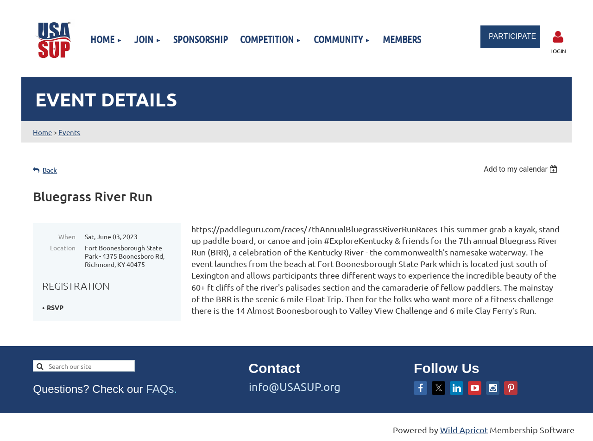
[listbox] (522, 169)
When (67, 236)
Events (69, 132)
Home (42, 132)
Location (63, 247)
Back (50, 170)
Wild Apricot (464, 430)
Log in (558, 37)
